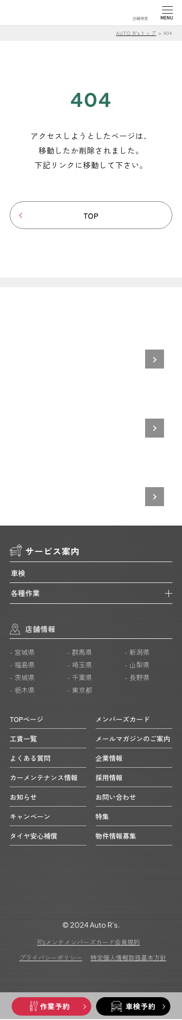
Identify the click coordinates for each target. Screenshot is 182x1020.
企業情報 (109, 758)
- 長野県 (137, 678)
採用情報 (109, 778)
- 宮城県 (22, 653)
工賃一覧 (23, 739)
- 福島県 (22, 665)
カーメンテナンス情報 (44, 778)
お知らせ (23, 797)
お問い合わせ (116, 797)
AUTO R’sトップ (136, 32)
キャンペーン (30, 817)
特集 (102, 817)
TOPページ (26, 719)
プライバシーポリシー (50, 958)
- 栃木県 (22, 691)
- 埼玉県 (79, 665)
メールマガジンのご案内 (133, 739)
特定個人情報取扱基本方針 (128, 958)
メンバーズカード (123, 719)
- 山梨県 (137, 665)
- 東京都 (79, 691)
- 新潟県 (137, 653)
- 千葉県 (79, 678)
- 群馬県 (79, 653)
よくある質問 (30, 758)
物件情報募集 (116, 836)
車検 (18, 574)
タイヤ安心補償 (33, 836)
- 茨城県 (22, 678)
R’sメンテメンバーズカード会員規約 (88, 943)
